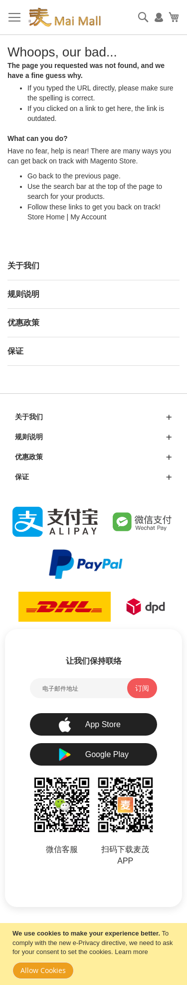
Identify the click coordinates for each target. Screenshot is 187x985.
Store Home (46, 217)
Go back (40, 176)
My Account (88, 217)
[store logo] (64, 17)
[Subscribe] (142, 688)
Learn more (131, 952)
